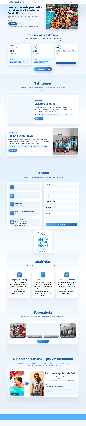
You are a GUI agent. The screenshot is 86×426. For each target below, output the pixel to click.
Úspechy (72, 2)
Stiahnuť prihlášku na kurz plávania (66, 63)
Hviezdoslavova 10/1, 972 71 (24, 208)
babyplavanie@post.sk (23, 198)
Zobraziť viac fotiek (43, 345)
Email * (47, 192)
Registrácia (36, 2)
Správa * (48, 215)
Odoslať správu (61, 227)
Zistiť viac (57, 2)
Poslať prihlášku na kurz (43, 69)
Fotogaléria (64, 2)
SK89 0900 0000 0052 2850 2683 (41, 61)
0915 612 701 (20, 189)
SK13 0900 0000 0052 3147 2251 (17, 61)
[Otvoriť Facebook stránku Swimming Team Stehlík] (43, 247)
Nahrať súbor (49, 209)
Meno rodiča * (49, 186)
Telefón (47, 197)
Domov (29, 2)
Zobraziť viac (40, 118)
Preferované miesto (50, 203)
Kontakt (50, 2)
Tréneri (43, 2)
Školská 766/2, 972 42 (22, 217)
